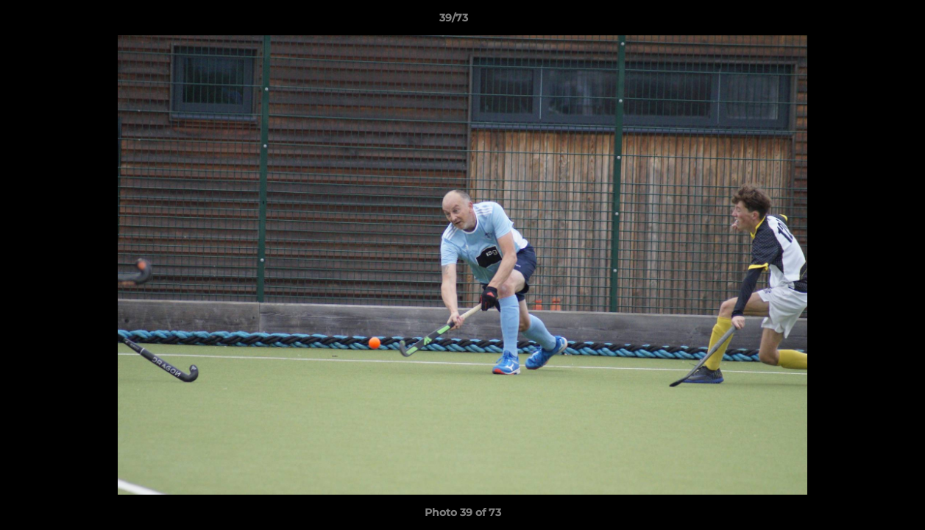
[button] (863, 21)
